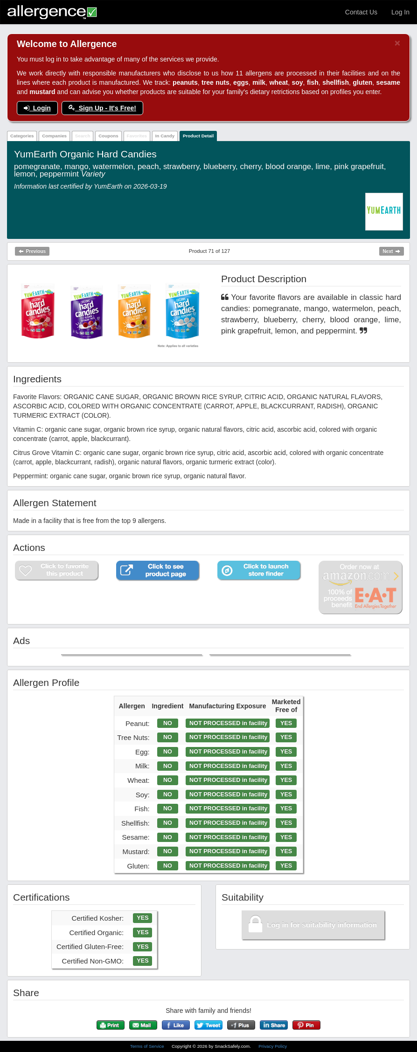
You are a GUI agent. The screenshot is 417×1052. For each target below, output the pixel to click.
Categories (22, 135)
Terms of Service (148, 1046)
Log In (400, 12)
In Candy (164, 135)
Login (37, 108)
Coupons (108, 135)
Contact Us (361, 12)
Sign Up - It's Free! (102, 108)
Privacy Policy (272, 1046)
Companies (54, 135)
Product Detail (198, 135)
